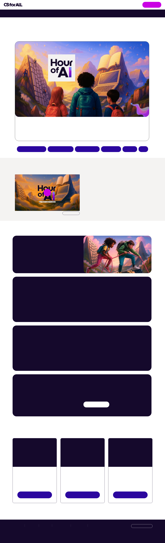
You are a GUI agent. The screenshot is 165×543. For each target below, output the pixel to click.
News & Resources (96, 4)
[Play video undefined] (47, 192)
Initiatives (35, 4)
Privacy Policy (79, 525)
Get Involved (152, 4)
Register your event (130, 494)
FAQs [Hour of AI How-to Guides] (143, 149)
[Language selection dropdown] (141, 526)
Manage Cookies (96, 525)
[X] (146, 536)
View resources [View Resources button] (35, 494)
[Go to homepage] (13, 5)
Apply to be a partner (31, 149)
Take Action (55, 4)
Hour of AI (75, 4)
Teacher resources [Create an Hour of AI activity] (87, 149)
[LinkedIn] (150, 536)
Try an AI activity (60, 149)
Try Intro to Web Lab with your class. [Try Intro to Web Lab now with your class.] (103, 13)
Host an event (111, 149)
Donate (130, 149)
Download (71, 213)
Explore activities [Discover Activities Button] (82, 494)
